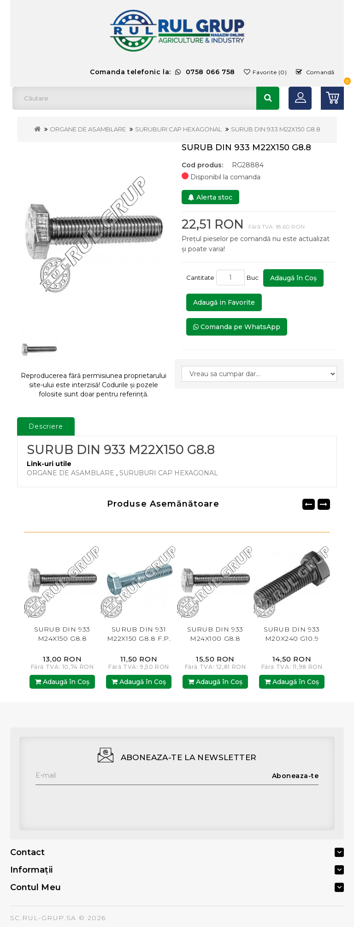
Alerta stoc (210, 197)
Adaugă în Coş (293, 278)
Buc (254, 277)
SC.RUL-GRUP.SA (43, 918)
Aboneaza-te (295, 776)
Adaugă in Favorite (224, 302)
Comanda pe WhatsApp (236, 327)
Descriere (46, 426)
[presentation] (105, 803)
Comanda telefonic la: (162, 72)
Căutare (267, 98)
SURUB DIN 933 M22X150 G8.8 (275, 129)
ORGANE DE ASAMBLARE (88, 129)
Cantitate (200, 277)
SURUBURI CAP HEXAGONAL (178, 129)
